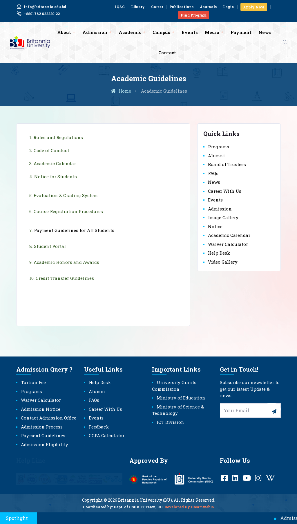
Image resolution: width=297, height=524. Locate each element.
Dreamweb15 (202, 509)
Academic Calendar (229, 235)
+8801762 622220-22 (38, 13)
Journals (208, 6)
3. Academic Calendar (52, 163)
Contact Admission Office (48, 418)
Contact (167, 52)
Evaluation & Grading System (66, 195)
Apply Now (254, 7)
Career (157, 6)
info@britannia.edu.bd (41, 6)
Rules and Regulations (58, 137)
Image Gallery (223, 217)
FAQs (213, 173)
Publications (181, 6)
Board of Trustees (227, 164)
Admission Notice (40, 409)
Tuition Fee (33, 382)
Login (228, 6)
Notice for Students (55, 176)
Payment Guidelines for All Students (74, 230)
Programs (218, 147)
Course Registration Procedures (68, 211)
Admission (94, 32)
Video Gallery (223, 262)
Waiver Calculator (228, 244)
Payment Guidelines (43, 435)
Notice (215, 226)
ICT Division (170, 422)
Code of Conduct (51, 150)
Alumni (216, 156)
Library (138, 6)
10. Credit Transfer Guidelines (61, 278)
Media (212, 32)
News (264, 32)
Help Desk (219, 253)
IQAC (120, 6)
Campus (161, 32)
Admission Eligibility (44, 444)
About (64, 32)
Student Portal (50, 246)
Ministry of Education (181, 398)
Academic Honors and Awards (66, 262)
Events (190, 32)
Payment (241, 32)
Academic (130, 32)
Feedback (99, 427)
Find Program (194, 15)
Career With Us (224, 191)
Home (120, 91)
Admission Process (42, 427)
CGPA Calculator (106, 435)
